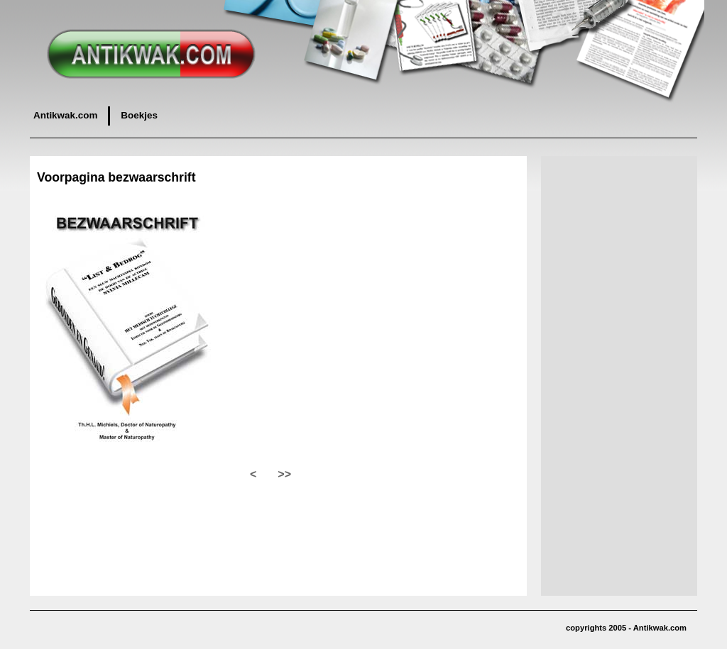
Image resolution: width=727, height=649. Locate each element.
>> (284, 474)
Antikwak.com (65, 115)
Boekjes (139, 115)
